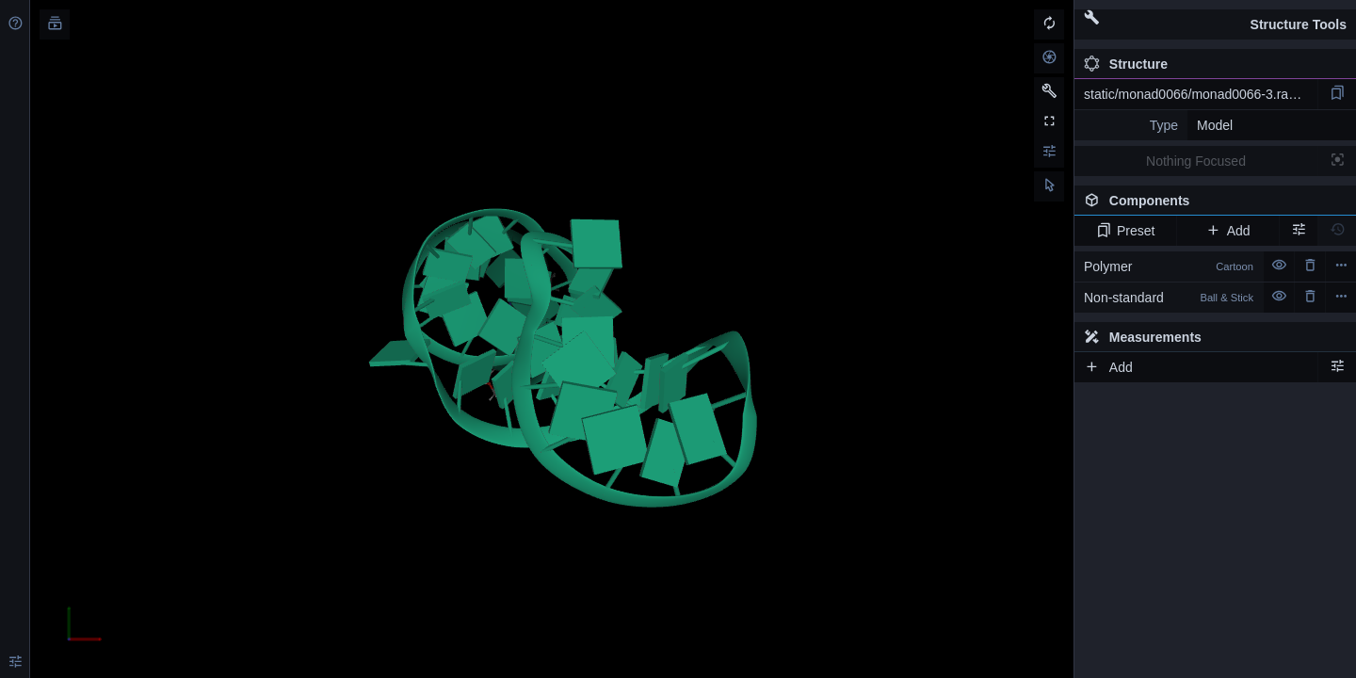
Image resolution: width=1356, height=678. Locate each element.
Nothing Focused (1196, 161)
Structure (1126, 64)
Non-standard (1168, 297)
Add (1227, 230)
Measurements (1143, 337)
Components (1215, 204)
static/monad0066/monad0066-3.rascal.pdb (1200, 94)
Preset (1125, 230)
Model (1215, 125)
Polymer (1168, 266)
